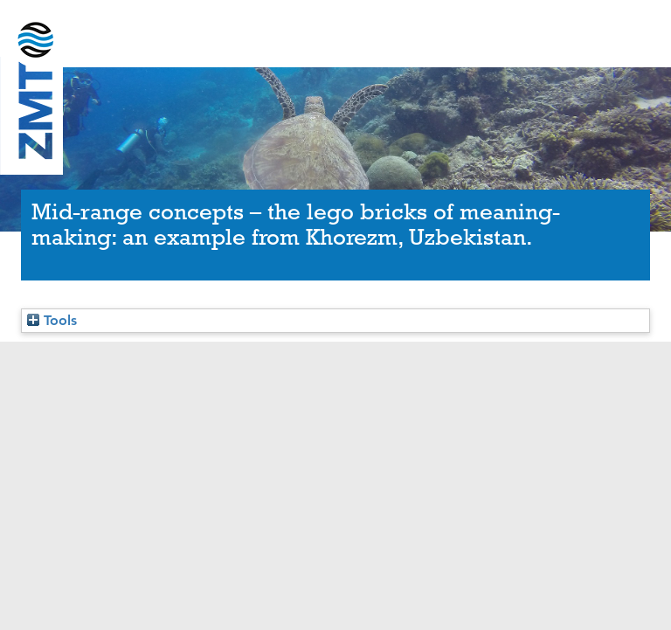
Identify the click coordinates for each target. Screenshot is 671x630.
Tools (52, 320)
